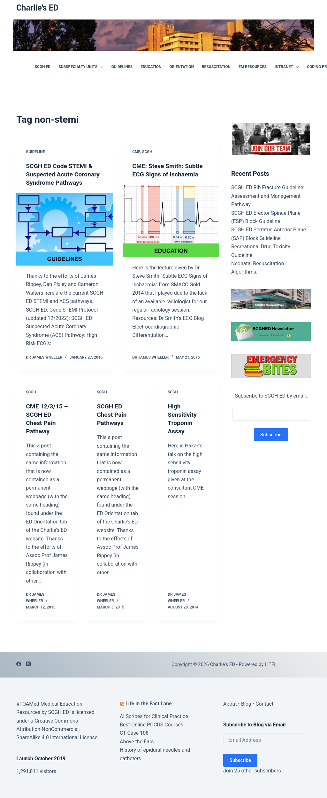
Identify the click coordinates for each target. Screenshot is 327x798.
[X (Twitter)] (28, 664)
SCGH (147, 152)
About (230, 704)
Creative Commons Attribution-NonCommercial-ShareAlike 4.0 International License (56, 729)
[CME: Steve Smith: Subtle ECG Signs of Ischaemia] (171, 221)
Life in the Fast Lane (148, 704)
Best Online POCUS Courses (151, 725)
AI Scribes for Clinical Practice (154, 716)
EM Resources (253, 67)
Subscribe (240, 760)
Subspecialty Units (82, 67)
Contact (264, 704)
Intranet (288, 67)
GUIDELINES (122, 67)
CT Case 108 (134, 733)
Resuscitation (216, 67)
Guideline (35, 152)
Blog (246, 704)
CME (136, 152)
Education (151, 67)
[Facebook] (18, 664)
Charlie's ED (37, 7)
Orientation (182, 67)
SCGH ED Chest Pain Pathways (112, 414)
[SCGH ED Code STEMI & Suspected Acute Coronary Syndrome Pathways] (64, 229)
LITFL (271, 664)
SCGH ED (42, 67)
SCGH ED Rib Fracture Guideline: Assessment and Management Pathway (267, 195)
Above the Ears (137, 742)
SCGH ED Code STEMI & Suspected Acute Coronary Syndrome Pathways (64, 174)
